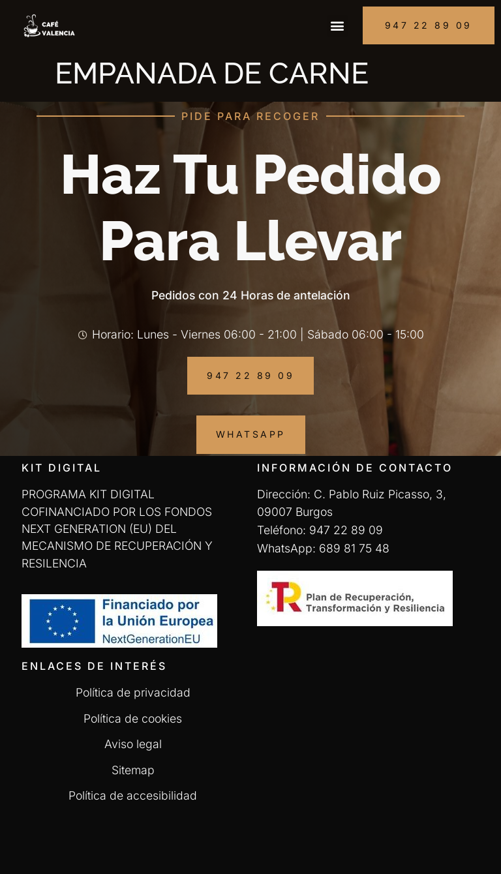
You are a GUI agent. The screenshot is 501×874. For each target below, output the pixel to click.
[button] (337, 26)
